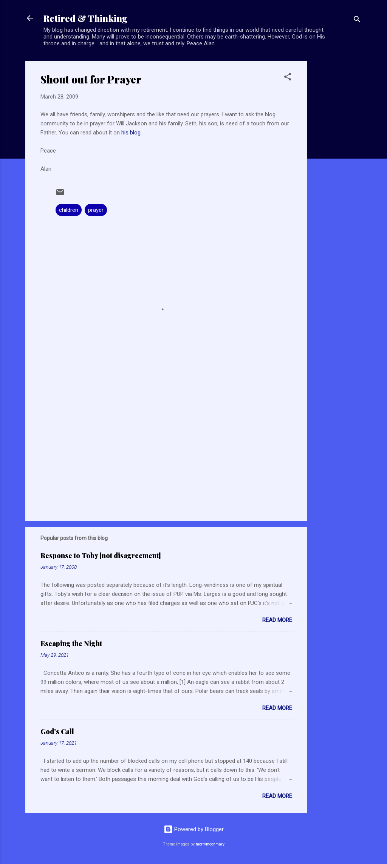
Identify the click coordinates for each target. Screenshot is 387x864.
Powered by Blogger (194, 829)
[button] (287, 78)
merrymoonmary (210, 844)
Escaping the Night (71, 643)
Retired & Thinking (85, 18)
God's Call (57, 731)
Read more (277, 620)
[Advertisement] (337, 174)
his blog (131, 132)
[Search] (357, 20)
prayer (96, 210)
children (68, 210)
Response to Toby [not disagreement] (100, 555)
